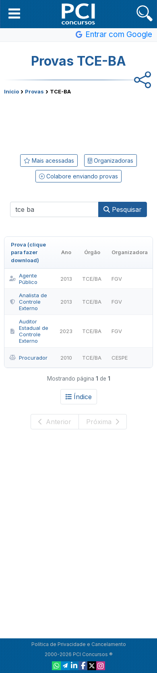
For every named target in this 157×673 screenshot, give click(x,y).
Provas (34, 91)
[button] (14, 13)
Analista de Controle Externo (28, 301)
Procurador (28, 357)
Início (11, 91)
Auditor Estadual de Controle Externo (28, 331)
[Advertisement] (78, 123)
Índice (79, 397)
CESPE (120, 357)
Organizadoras (110, 160)
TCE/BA (91, 278)
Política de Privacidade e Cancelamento (78, 644)
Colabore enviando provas (78, 176)
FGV (117, 278)
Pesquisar (122, 209)
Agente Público (23, 278)
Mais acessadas (49, 160)
